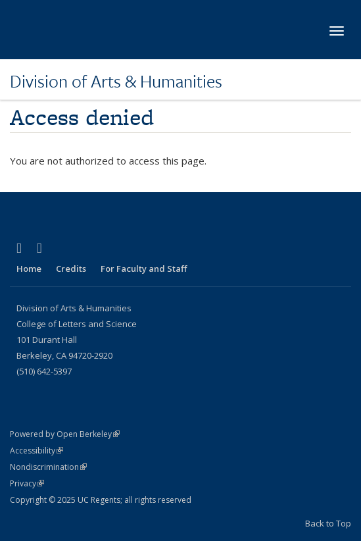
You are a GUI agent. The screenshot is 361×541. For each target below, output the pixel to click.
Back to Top (328, 523)
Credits (71, 268)
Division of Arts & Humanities (116, 81)
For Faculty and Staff (144, 268)
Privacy (27, 483)
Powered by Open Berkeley (65, 434)
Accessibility (36, 450)
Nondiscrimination (48, 467)
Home (28, 268)
